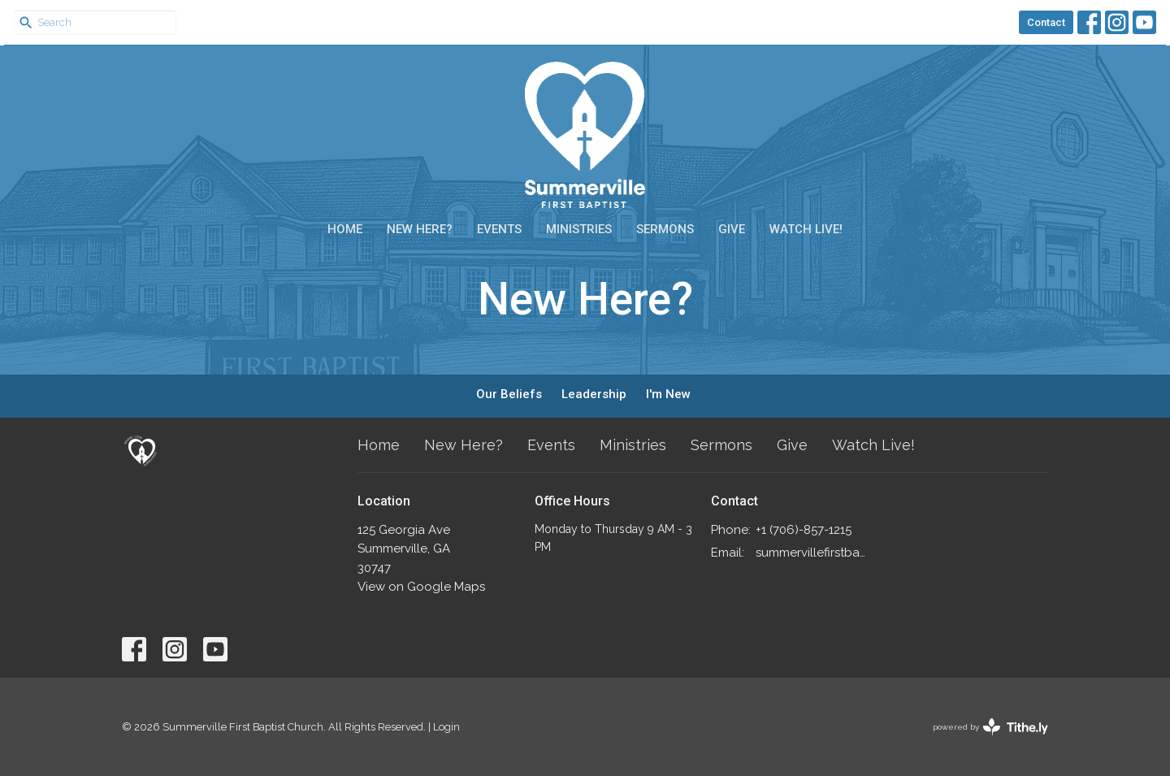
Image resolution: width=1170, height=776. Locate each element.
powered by (990, 727)
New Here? (420, 229)
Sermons (665, 229)
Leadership (593, 394)
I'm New (668, 394)
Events (499, 229)
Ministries (579, 229)
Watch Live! (806, 229)
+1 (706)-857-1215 (804, 529)
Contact (1046, 22)
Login (446, 727)
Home (344, 229)
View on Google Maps (421, 586)
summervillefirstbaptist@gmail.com (814, 552)
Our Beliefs (509, 394)
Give (731, 229)
